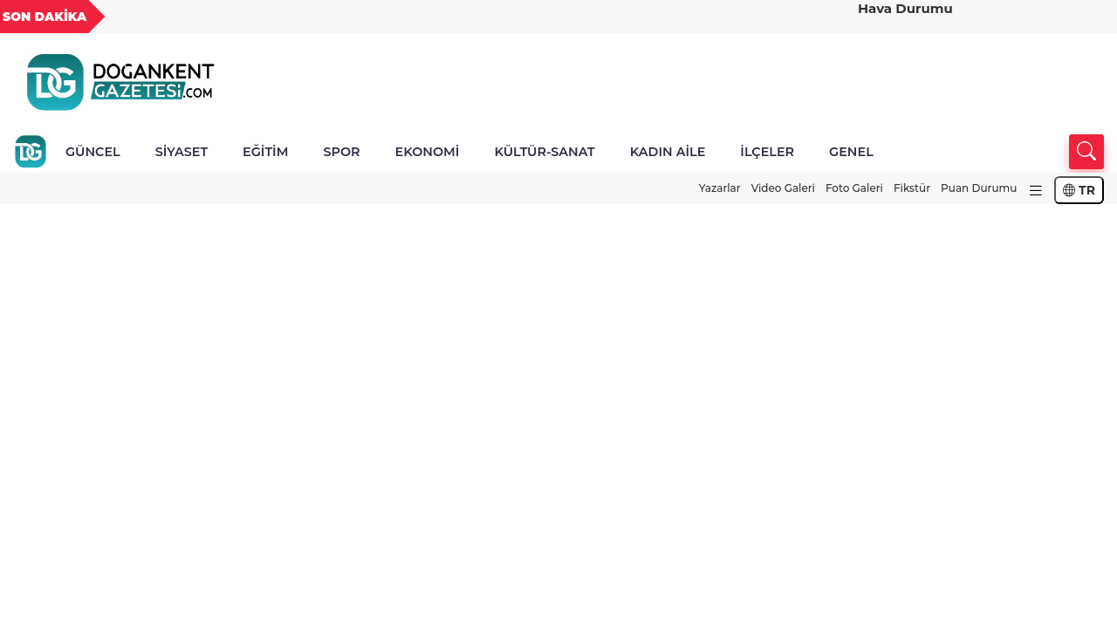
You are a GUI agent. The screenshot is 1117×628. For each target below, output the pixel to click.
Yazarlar (720, 188)
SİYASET (181, 152)
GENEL (851, 152)
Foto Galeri (854, 188)
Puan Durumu (979, 188)
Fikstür (912, 188)
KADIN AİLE (668, 152)
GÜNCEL (92, 152)
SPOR (341, 152)
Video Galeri (783, 188)
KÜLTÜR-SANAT (544, 152)
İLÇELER (767, 152)
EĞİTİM (265, 152)
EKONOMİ (427, 152)
